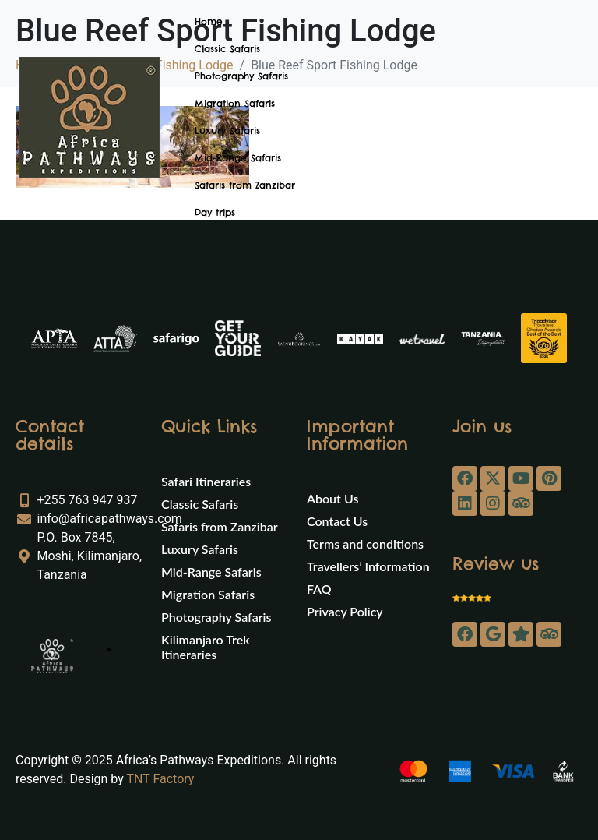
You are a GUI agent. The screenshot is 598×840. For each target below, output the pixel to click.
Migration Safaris (235, 103)
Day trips (215, 212)
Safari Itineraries (206, 481)
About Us (332, 498)
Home (209, 21)
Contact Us (337, 521)
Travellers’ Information (368, 566)
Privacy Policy (345, 611)
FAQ (319, 588)
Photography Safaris (241, 76)
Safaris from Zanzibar (245, 185)
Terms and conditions (365, 543)
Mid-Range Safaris (238, 158)
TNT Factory (160, 778)
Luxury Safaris (227, 130)
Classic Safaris (227, 49)
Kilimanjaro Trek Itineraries (205, 647)
